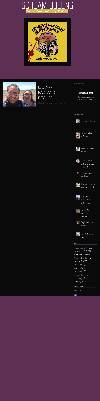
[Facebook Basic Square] (75, 295)
